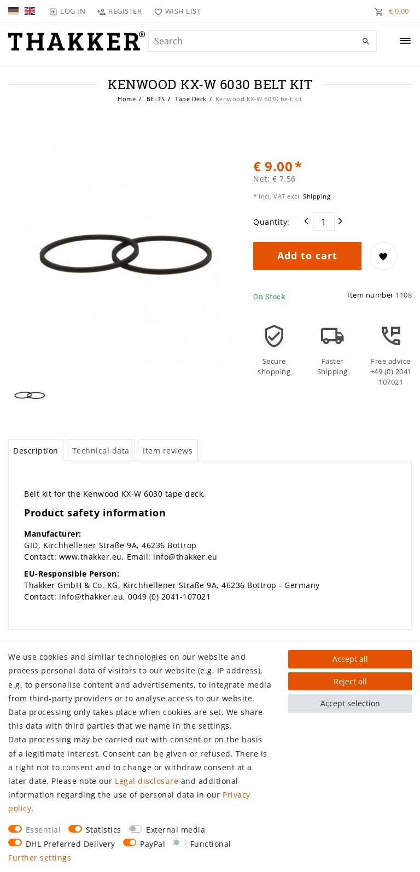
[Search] (365, 42)
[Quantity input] (324, 221)
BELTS (154, 99)
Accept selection (350, 703)
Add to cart (307, 255)
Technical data (101, 450)
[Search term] (262, 41)
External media (175, 829)
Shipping (316, 196)
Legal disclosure (146, 781)
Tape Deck (190, 99)
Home (127, 99)
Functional (210, 844)
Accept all (350, 659)
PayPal (152, 844)
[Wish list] (175, 11)
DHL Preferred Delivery (70, 844)
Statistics (103, 829)
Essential (43, 829)
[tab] (35, 450)
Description (36, 450)
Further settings (39, 857)
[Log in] (67, 11)
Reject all (350, 681)
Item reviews (167, 450)
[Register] (119, 11)
